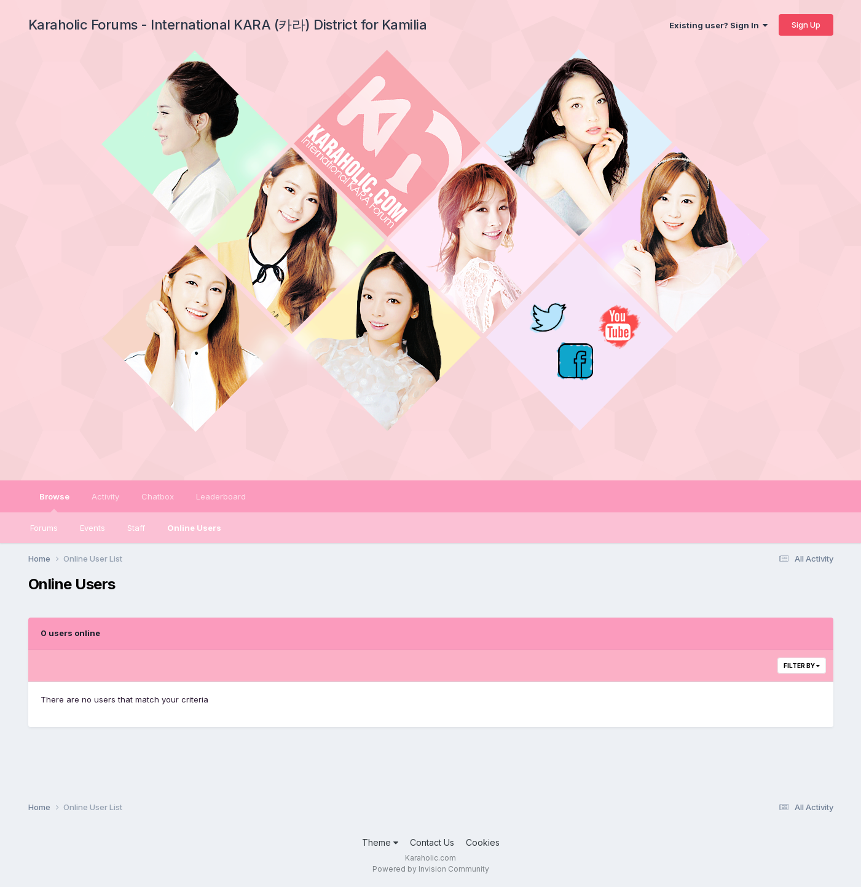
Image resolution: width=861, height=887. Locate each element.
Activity (105, 496)
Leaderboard (221, 496)
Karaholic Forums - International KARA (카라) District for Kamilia (227, 25)
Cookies (483, 842)
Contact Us (432, 842)
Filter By (802, 665)
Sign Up (806, 25)
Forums (44, 528)
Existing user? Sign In (718, 25)
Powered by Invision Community (430, 868)
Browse (54, 501)
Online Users (194, 528)
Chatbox (157, 496)
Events (92, 528)
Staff (136, 528)
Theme (380, 842)
